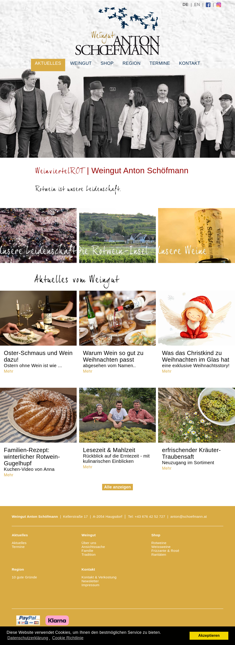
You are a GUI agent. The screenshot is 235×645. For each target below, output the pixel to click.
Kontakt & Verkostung (98, 577)
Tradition (88, 554)
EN (197, 4)
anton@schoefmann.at (188, 516)
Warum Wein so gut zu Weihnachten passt (113, 359)
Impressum (90, 585)
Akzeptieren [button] (209, 635)
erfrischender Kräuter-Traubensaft (191, 456)
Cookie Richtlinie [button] (67, 638)
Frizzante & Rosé (165, 551)
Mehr (8, 371)
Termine (159, 63)
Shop (107, 63)
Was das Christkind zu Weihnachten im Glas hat (195, 359)
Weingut (81, 63)
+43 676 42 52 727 (150, 516)
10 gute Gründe (24, 577)
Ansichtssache (93, 547)
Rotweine (158, 543)
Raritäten (158, 554)
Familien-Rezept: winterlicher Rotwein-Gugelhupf (32, 459)
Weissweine (161, 547)
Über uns (88, 543)
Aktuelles (48, 63)
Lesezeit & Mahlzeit (116, 455)
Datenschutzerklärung (27, 638)
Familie (87, 551)
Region (131, 63)
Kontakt (189, 63)
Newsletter (90, 581)
